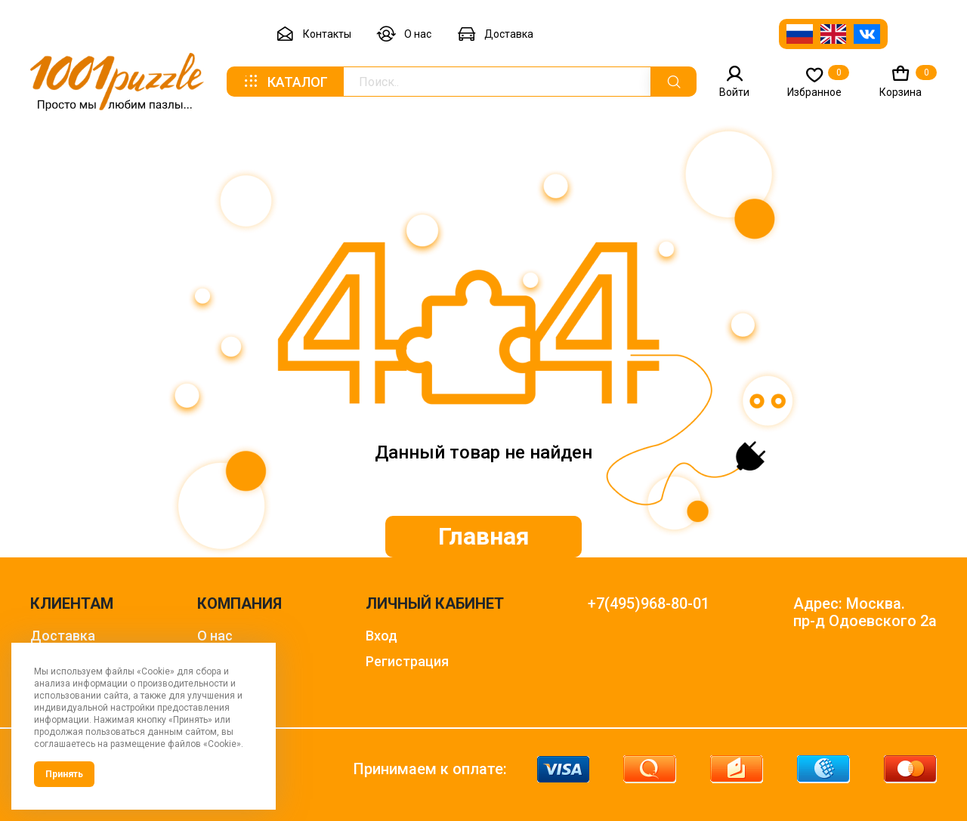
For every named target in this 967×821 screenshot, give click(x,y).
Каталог (285, 82)
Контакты (313, 34)
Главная (484, 536)
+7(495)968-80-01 (648, 604)
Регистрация (407, 661)
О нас (404, 34)
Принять (64, 774)
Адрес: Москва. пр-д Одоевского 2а (865, 612)
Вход (381, 636)
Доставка (495, 34)
